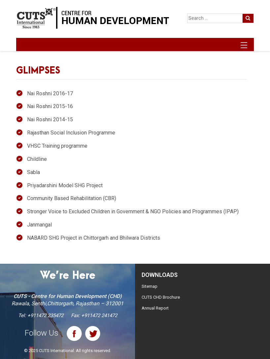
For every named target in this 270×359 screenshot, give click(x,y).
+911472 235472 (45, 315)
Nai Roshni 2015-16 (50, 106)
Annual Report (155, 308)
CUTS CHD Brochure (161, 297)
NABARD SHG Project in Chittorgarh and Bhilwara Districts (93, 238)
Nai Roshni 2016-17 (50, 93)
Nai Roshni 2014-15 (50, 119)
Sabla (33, 172)
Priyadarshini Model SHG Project (65, 185)
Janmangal (39, 225)
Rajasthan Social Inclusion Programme (71, 133)
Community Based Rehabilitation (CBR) (71, 198)
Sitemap (149, 286)
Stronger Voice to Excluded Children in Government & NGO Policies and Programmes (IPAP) (133, 211)
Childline (37, 159)
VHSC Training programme (57, 146)
